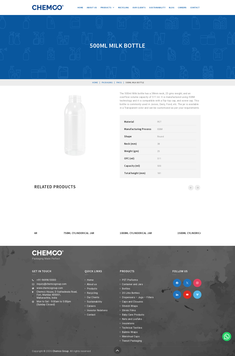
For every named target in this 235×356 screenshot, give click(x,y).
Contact (195, 7)
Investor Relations (97, 310)
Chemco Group (61, 351)
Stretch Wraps (130, 306)
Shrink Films (129, 310)
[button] (226, 336)
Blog (171, 7)
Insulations (128, 323)
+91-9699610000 (46, 280)
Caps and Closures (132, 301)
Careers (182, 7)
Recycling (123, 7)
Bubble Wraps (130, 332)
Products (108, 7)
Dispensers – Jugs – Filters (138, 297)
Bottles (126, 288)
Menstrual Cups (131, 336)
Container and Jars (132, 284)
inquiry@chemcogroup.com (52, 284)
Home (80, 7)
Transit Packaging (132, 340)
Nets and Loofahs (132, 319)
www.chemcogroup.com (50, 288)
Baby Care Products (133, 314)
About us (92, 7)
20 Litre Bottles (131, 293)
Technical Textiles (132, 327)
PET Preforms (130, 280)
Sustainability (157, 7)
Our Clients (139, 7)
